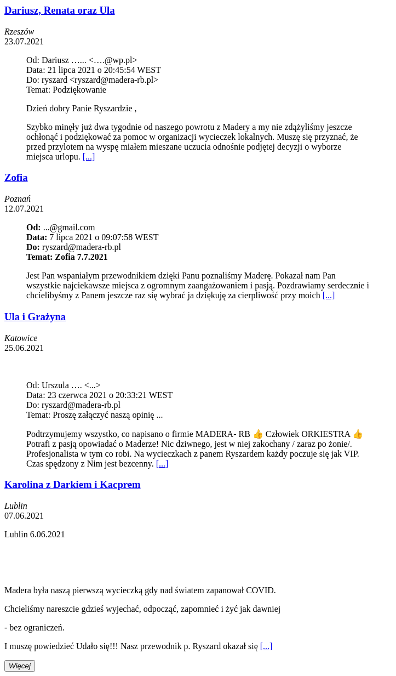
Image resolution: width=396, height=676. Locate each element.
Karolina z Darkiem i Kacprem (72, 484)
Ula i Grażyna (35, 316)
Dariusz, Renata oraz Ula (59, 10)
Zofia (16, 177)
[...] (89, 156)
